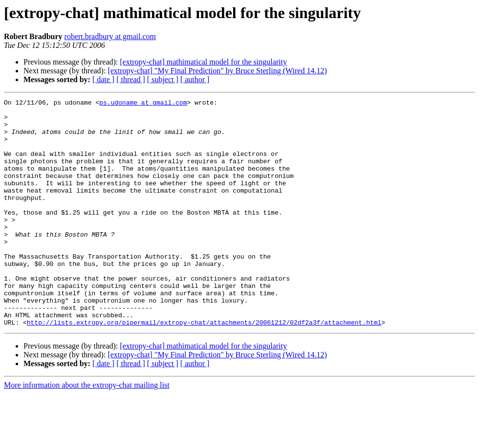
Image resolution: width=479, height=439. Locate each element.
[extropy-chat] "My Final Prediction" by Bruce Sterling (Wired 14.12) (217, 70)
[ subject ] (162, 79)
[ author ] (195, 79)
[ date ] (103, 79)
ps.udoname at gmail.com (143, 103)
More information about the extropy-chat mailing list (87, 430)
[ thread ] (130, 79)
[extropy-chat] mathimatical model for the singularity (203, 62)
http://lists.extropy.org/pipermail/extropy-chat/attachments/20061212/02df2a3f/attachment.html (204, 367)
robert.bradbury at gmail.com (110, 36)
